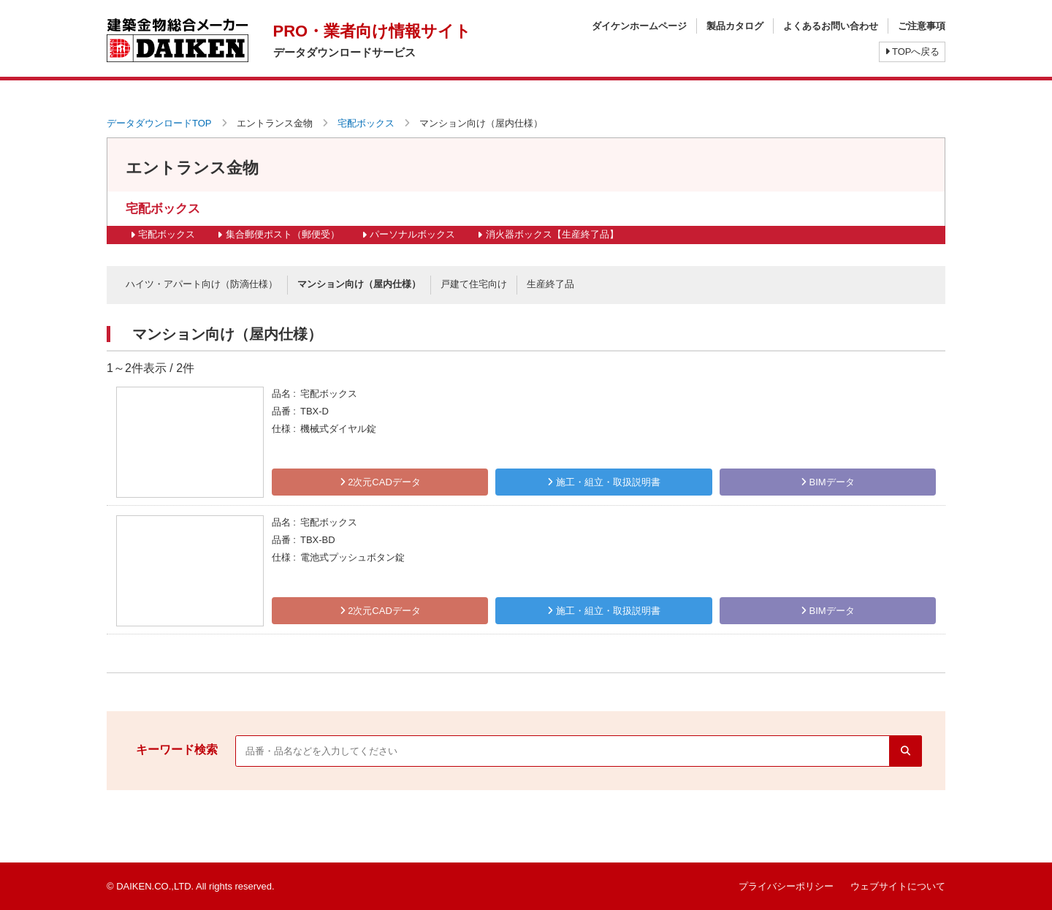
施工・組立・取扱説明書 (603, 482)
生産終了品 (550, 283)
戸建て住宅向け (474, 283)
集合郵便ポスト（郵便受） (283, 234)
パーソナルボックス (412, 234)
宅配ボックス (366, 123)
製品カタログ (734, 25)
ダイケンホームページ (639, 25)
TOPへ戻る (912, 51)
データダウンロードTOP (159, 123)
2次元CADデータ (380, 482)
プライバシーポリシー (786, 886)
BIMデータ (828, 482)
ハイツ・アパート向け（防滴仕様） (202, 283)
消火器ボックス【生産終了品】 (552, 234)
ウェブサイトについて (897, 886)
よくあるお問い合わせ (830, 25)
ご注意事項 (921, 25)
